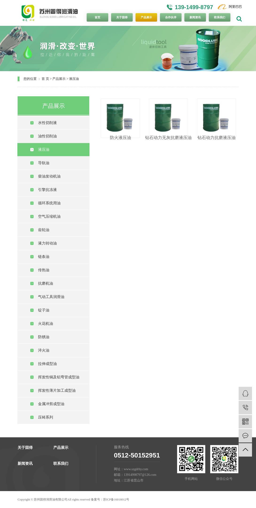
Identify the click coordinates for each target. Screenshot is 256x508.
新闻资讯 (195, 17)
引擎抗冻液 (47, 190)
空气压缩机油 (49, 216)
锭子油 (43, 310)
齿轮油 (43, 230)
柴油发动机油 (49, 176)
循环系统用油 (49, 203)
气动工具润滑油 (51, 297)
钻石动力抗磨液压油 (217, 137)
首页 (97, 17)
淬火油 (43, 350)
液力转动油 (47, 243)
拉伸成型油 (47, 364)
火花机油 (45, 324)
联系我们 (219, 17)
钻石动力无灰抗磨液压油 (168, 137)
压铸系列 (45, 417)
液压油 (74, 79)
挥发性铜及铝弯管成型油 (58, 377)
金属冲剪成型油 (51, 404)
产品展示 (146, 17)
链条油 (43, 257)
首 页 (45, 79)
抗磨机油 (45, 283)
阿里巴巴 (235, 6)
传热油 (43, 270)
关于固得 (122, 17)
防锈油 (43, 337)
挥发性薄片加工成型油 (57, 390)
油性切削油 (47, 136)
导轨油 (43, 163)
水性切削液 (47, 123)
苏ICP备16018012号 (116, 499)
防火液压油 (120, 137)
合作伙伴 (170, 17)
